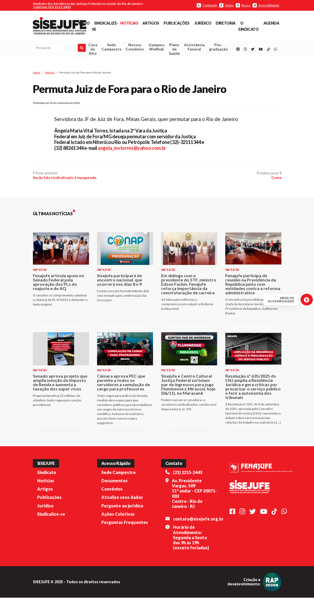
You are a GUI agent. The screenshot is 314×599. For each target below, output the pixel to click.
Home (36, 73)
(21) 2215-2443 (187, 473)
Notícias (129, 23)
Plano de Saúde (174, 49)
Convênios (112, 490)
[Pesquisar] (82, 49)
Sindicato (46, 473)
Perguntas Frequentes (124, 523)
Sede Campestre (111, 47)
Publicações (176, 23)
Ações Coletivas (118, 515)
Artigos (150, 23)
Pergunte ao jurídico (122, 507)
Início (84, 23)
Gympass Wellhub (157, 47)
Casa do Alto (92, 49)
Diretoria (225, 23)
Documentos (114, 481)
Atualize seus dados (122, 498)
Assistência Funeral (194, 47)
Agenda (271, 23)
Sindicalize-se (51, 515)
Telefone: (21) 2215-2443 (52, 7)
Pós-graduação (218, 47)
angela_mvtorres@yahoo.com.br (132, 149)
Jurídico (202, 23)
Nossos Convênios (135, 47)
